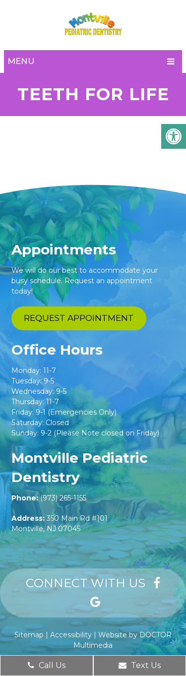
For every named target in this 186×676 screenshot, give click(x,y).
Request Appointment (79, 318)
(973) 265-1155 (63, 497)
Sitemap (29, 634)
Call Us (46, 665)
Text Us (140, 665)
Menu (21, 61)
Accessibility (71, 634)
